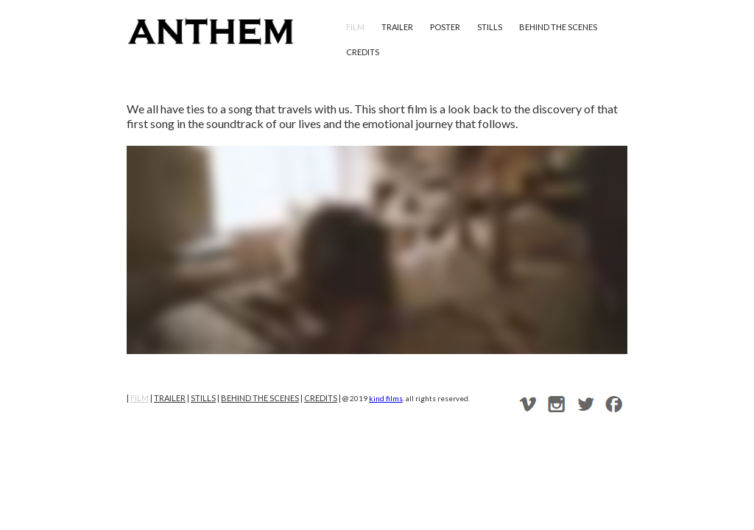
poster (445, 27)
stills (489, 27)
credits (362, 52)
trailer (397, 27)
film (355, 27)
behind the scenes (558, 27)
